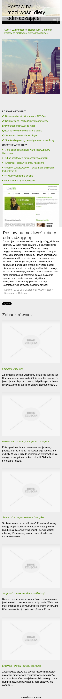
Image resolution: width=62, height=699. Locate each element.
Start (6, 30)
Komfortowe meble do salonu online (23, 130)
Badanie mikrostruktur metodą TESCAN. (26, 116)
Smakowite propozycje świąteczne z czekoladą (29, 140)
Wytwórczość (19, 30)
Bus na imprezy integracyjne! (19, 180)
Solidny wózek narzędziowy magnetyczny (26, 121)
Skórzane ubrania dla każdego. (21, 135)
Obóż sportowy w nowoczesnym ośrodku (26, 158)
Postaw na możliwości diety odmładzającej (26, 33)
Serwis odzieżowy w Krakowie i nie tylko (23, 517)
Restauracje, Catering (39, 30)
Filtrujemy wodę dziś (12, 369)
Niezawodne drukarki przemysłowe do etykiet (25, 441)
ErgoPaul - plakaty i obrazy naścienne (24, 163)
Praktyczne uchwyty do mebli (20, 126)
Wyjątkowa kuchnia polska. (18, 175)
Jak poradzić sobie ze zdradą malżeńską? (23, 593)
